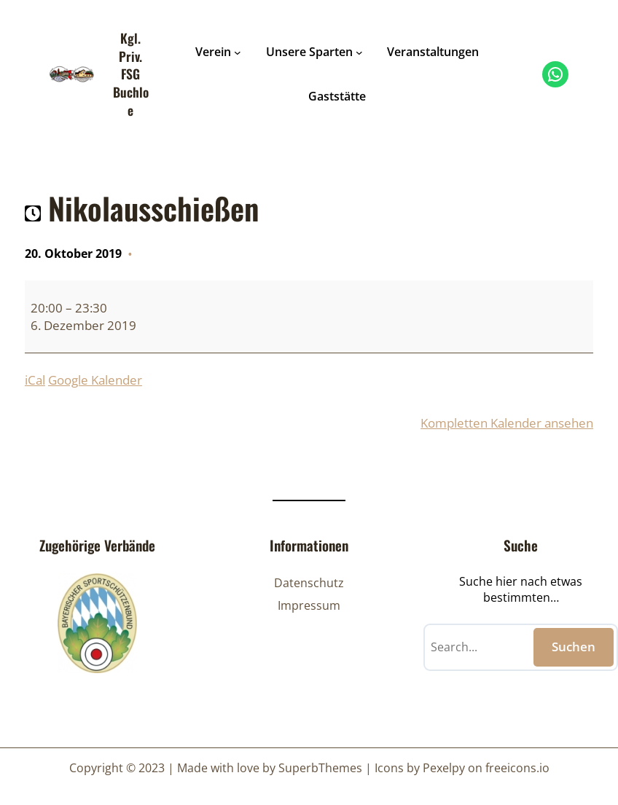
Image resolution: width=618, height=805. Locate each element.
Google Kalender (95, 380)
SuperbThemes (320, 768)
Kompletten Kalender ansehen (507, 423)
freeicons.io (517, 768)
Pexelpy (444, 768)
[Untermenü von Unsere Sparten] (359, 52)
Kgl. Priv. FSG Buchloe (131, 73)
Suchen (573, 646)
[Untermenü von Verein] (237, 52)
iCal (35, 380)
